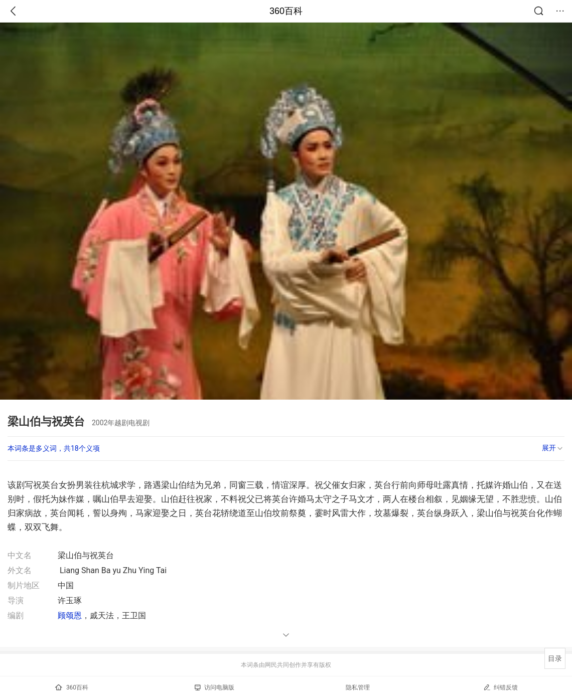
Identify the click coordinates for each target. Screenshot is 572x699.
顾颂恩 (70, 615)
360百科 (286, 11)
